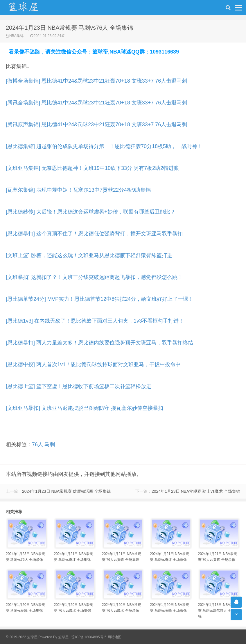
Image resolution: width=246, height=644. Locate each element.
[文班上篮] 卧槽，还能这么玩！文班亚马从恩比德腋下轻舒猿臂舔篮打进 (89, 255)
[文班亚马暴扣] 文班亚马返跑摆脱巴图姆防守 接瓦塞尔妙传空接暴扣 (84, 408)
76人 (37, 444)
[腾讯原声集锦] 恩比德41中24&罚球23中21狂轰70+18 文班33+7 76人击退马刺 (96, 124)
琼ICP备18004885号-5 (88, 637)
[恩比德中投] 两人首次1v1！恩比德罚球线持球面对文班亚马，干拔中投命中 (93, 364)
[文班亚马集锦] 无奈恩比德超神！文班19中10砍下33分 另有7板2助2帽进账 (92, 168)
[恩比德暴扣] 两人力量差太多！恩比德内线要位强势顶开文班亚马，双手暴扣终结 (99, 343)
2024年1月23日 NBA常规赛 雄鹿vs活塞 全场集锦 (66, 491)
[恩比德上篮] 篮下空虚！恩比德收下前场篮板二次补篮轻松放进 (78, 386)
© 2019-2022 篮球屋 (21, 637)
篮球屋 (63, 637)
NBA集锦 (16, 36)
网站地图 (114, 637)
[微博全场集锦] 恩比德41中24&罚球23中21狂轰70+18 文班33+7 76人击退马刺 (96, 81)
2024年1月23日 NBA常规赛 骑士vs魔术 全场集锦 (196, 491)
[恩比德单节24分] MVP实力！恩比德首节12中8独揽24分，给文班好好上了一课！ (99, 299)
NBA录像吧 (29, 7)
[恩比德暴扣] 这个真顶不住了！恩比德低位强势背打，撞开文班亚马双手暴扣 (94, 233)
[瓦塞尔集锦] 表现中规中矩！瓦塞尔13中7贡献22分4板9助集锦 (78, 190)
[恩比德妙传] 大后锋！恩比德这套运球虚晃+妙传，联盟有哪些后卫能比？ (90, 212)
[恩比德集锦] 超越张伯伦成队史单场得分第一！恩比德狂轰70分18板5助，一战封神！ (104, 146)
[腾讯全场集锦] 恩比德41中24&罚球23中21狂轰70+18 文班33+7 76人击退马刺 (96, 103)
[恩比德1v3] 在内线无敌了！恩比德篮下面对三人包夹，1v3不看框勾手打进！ (95, 321)
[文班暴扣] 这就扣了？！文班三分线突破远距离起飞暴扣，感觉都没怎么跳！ (94, 277)
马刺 (49, 444)
